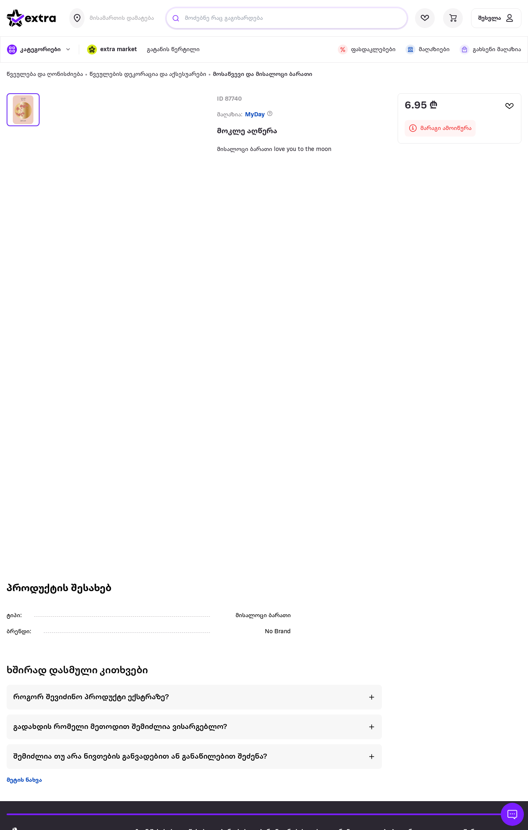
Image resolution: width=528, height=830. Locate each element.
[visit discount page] (367, 49)
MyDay (255, 115)
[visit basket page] (453, 18)
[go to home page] (31, 18)
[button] (112, 49)
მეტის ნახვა (24, 780)
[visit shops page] (427, 49)
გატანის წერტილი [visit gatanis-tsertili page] (173, 50)
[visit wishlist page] (425, 18)
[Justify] (176, 18)
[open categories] (39, 49)
